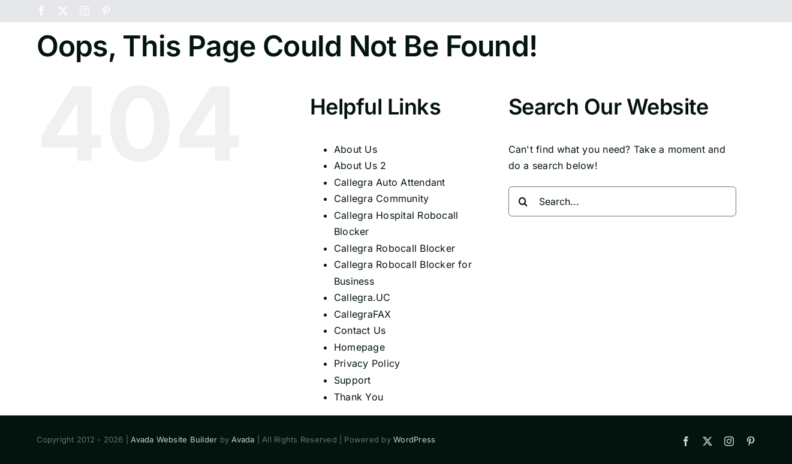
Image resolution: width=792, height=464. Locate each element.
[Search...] (622, 258)
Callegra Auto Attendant (389, 239)
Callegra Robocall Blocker (394, 305)
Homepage (359, 403)
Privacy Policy (367, 420)
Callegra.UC (362, 354)
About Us (355, 206)
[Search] (523, 258)
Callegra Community (381, 255)
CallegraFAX (363, 370)
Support (352, 436)
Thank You (358, 453)
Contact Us (360, 387)
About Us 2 (360, 222)
